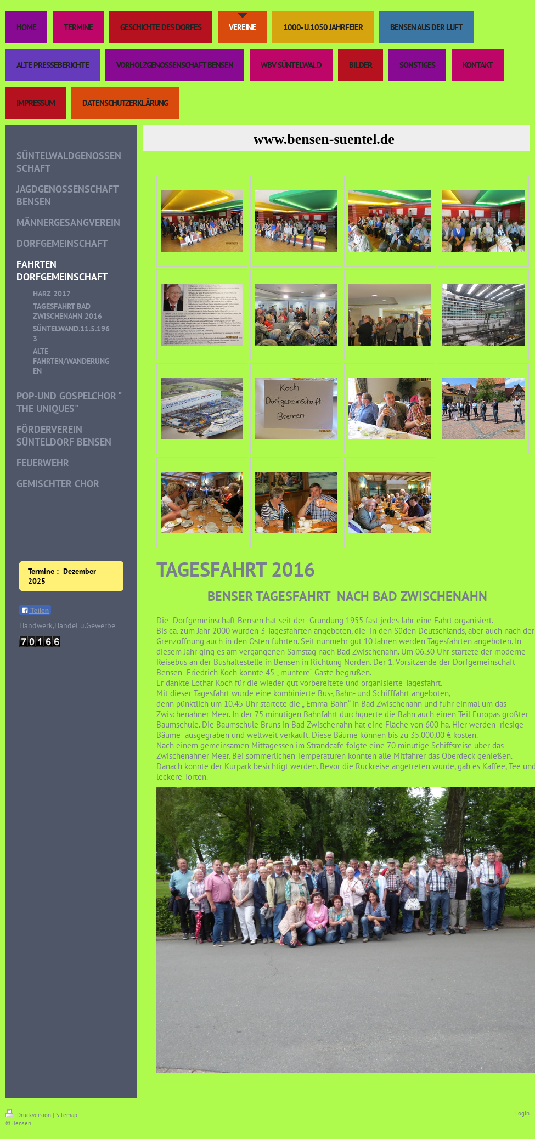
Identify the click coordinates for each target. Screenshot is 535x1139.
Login (522, 1113)
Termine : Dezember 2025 (62, 576)
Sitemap (66, 1115)
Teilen (35, 610)
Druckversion (29, 1115)
